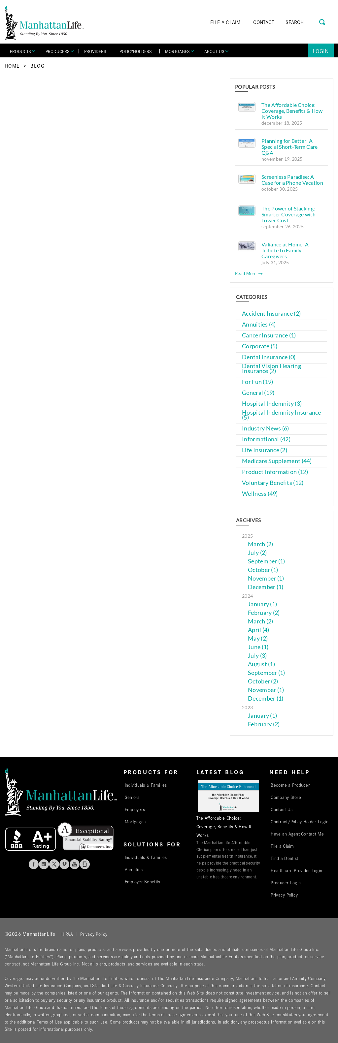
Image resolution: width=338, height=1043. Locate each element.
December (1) (265, 587)
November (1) (266, 578)
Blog (37, 65)
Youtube (75, 864)
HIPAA (67, 934)
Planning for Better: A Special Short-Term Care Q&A (289, 147)
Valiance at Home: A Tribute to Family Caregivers (285, 250)
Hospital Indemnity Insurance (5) (281, 415)
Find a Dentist (284, 858)
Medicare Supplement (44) (277, 460)
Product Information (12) (275, 471)
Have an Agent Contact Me (297, 833)
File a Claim (282, 845)
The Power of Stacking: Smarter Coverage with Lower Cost (288, 214)
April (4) (258, 629)
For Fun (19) (257, 381)
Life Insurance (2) (264, 450)
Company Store (286, 797)
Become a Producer (290, 784)
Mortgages (135, 821)
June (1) (258, 647)
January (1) (262, 604)
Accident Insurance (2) (271, 313)
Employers (135, 809)
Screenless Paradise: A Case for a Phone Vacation (292, 180)
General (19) (258, 392)
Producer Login (286, 882)
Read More (249, 273)
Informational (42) (266, 439)
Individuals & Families (146, 784)
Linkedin (44, 864)
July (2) (257, 552)
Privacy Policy (284, 894)
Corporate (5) (260, 346)
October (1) (263, 569)
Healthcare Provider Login (296, 870)
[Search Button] (322, 21)
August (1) (261, 664)
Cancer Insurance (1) (269, 335)
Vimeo (64, 864)
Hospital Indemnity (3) (272, 403)
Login (321, 50)
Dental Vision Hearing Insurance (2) (271, 368)
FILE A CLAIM (225, 22)
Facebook (34, 864)
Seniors (132, 797)
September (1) (266, 561)
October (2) (263, 681)
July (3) (257, 655)
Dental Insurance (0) (268, 357)
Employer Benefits (142, 881)
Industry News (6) (265, 428)
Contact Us (281, 809)
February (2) (264, 612)
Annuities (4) (259, 324)
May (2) (258, 638)
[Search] (304, 22)
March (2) (260, 544)
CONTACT (263, 22)
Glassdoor (85, 864)
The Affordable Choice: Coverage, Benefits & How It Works (291, 111)
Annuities (134, 869)
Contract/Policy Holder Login (299, 821)
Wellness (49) (260, 493)
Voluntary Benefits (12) (272, 482)
